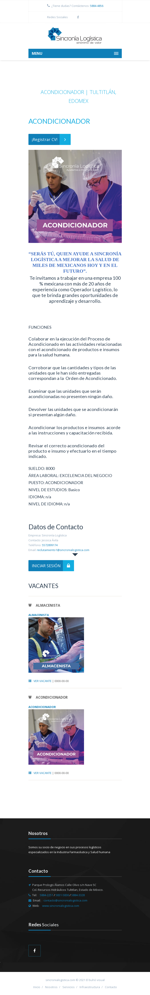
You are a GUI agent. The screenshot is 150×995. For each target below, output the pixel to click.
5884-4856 (96, 6)
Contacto (111, 987)
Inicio (36, 987)
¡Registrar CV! (51, 139)
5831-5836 (63, 895)
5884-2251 (47, 895)
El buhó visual (95, 980)
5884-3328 (78, 895)
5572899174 (50, 545)
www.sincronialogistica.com (60, 906)
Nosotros (51, 987)
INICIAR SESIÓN (53, 565)
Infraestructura (90, 987)
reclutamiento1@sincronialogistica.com (63, 550)
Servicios (68, 987)
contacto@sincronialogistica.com (65, 900)
